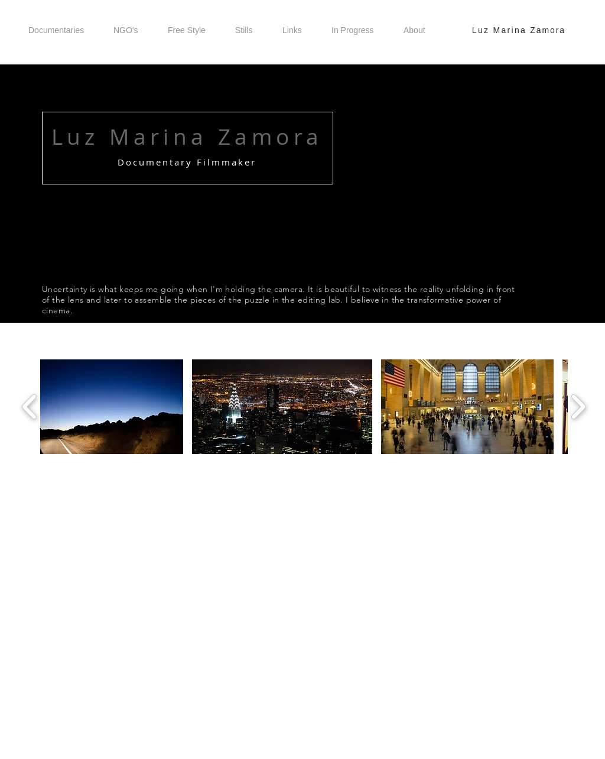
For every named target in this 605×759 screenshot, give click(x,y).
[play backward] (30, 406)
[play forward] (578, 406)
